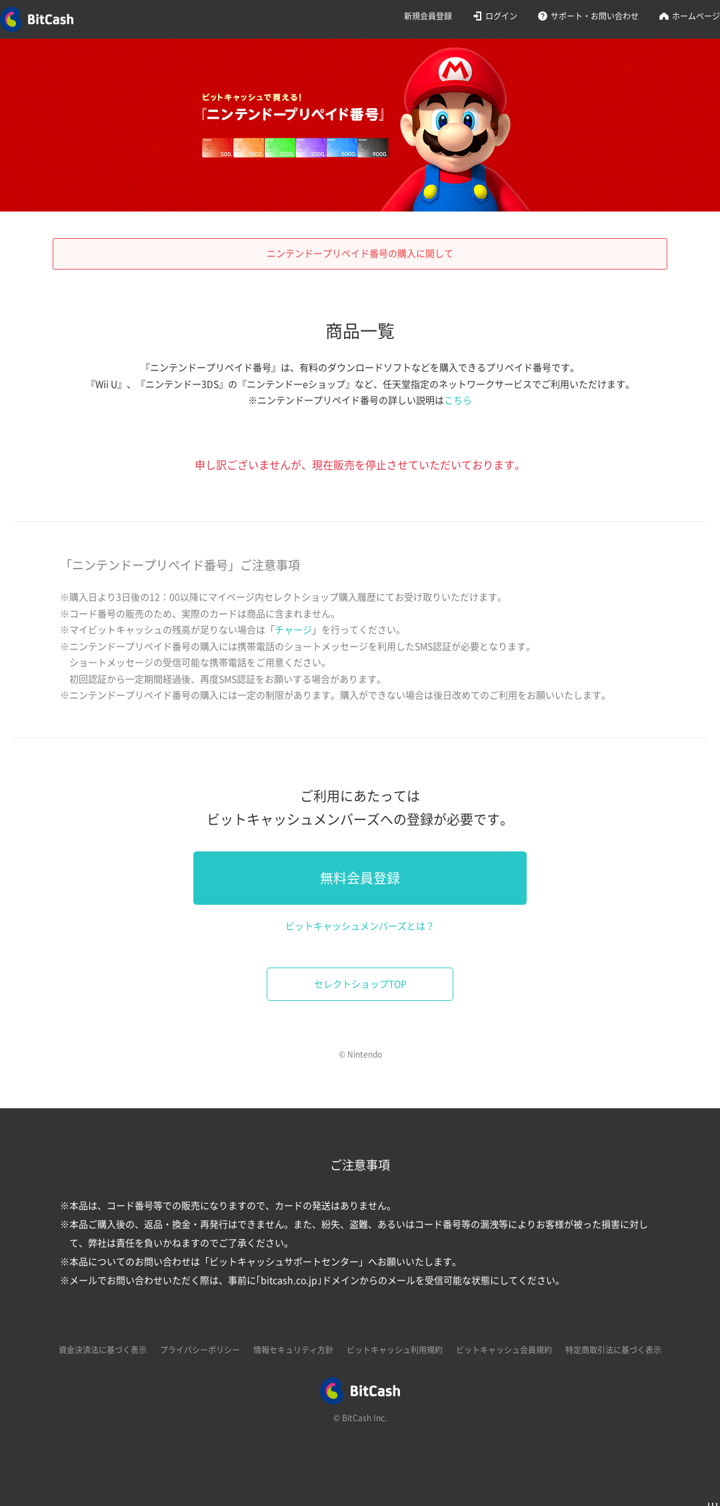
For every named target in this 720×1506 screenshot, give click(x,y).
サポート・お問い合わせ (595, 16)
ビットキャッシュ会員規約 (504, 1350)
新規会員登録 (428, 16)
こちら (458, 400)
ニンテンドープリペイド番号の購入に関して (360, 253)
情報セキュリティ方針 (293, 1350)
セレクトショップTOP (360, 984)
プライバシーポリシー (200, 1350)
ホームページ (696, 16)
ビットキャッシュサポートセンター (284, 1261)
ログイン (501, 16)
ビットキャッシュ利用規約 (395, 1350)
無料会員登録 (360, 878)
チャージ (293, 630)
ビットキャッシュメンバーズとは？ (360, 926)
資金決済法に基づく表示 (103, 1350)
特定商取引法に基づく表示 (613, 1350)
